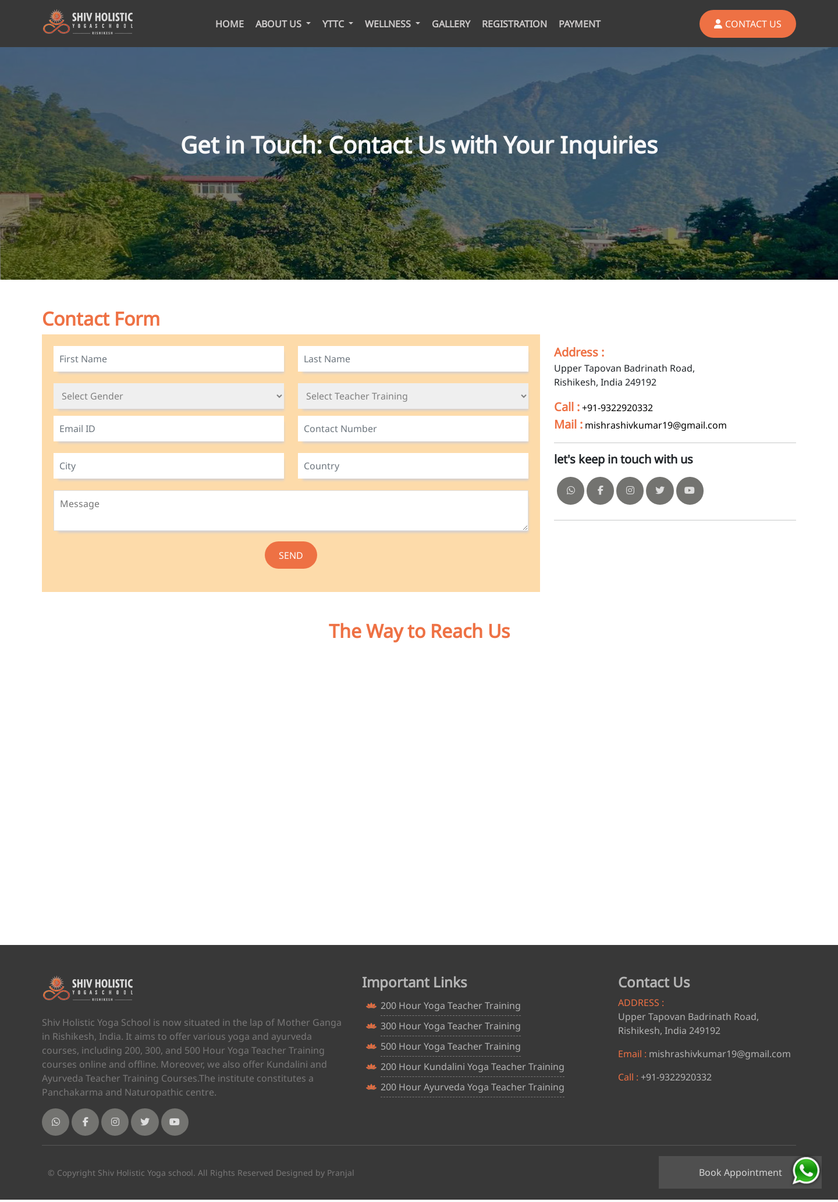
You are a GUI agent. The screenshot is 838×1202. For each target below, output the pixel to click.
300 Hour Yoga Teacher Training (451, 1026)
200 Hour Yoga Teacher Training (451, 1006)
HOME (229, 23)
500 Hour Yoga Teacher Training (451, 1046)
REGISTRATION (514, 23)
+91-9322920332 (617, 407)
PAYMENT (580, 23)
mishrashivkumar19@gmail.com (656, 425)
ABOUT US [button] (279, 23)
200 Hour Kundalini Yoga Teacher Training (472, 1067)
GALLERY (451, 23)
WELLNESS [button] (389, 23)
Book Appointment (740, 1172)
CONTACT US (748, 23)
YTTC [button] (334, 23)
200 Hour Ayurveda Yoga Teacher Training (472, 1087)
